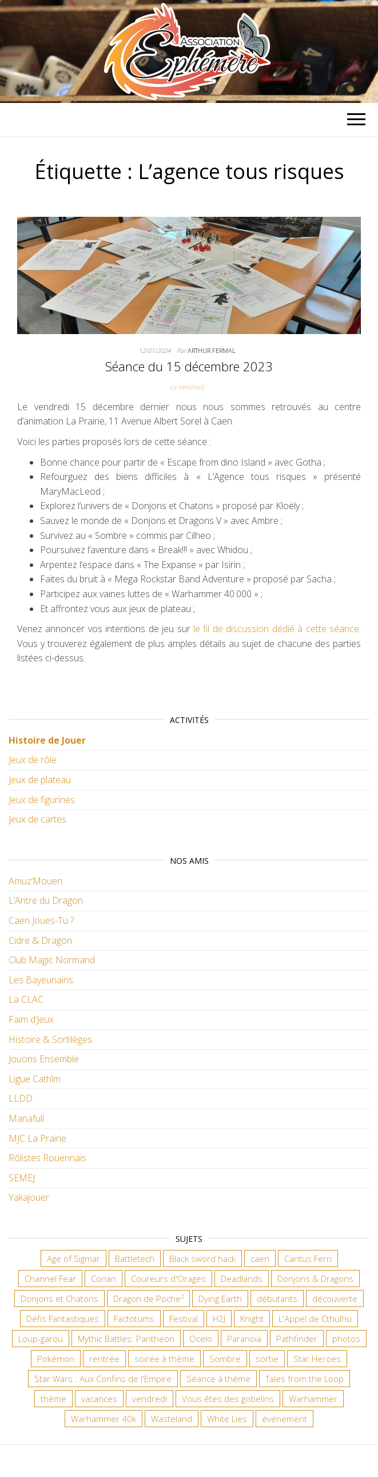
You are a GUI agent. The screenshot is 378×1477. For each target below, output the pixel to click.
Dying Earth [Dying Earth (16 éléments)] (220, 1298)
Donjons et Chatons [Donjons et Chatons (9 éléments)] (59, 1298)
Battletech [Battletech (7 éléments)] (134, 1258)
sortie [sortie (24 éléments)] (267, 1358)
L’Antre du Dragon (46, 900)
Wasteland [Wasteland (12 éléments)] (171, 1418)
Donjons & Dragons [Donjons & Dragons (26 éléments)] (315, 1278)
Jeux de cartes (37, 819)
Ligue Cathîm (35, 1079)
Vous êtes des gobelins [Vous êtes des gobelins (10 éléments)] (228, 1398)
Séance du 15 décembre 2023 (189, 366)
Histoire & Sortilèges (50, 1039)
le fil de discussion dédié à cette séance (276, 628)
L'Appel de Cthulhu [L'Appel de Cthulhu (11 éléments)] (315, 1318)
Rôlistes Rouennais (47, 1158)
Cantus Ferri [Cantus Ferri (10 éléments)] (308, 1258)
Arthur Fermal (212, 350)
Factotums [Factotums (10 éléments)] (134, 1318)
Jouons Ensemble (44, 1059)
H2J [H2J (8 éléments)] (219, 1318)
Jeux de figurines (42, 799)
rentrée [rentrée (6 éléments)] (104, 1358)
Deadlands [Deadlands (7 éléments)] (241, 1278)
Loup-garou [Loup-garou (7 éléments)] (40, 1338)
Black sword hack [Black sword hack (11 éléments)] (202, 1258)
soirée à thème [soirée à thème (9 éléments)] (164, 1358)
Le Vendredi (187, 387)
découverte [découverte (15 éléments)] (334, 1298)
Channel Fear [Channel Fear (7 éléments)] (50, 1278)
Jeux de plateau (40, 779)
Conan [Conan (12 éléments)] (103, 1278)
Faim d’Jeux (31, 1019)
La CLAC (26, 999)
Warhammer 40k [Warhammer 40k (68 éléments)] (103, 1418)
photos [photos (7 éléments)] (346, 1338)
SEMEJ (22, 1178)
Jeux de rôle (33, 759)
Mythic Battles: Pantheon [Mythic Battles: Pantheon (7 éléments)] (126, 1338)
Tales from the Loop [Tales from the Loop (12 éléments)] (304, 1378)
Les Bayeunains (41, 980)
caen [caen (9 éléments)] (259, 1258)
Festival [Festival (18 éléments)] (183, 1318)
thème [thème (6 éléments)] (53, 1398)
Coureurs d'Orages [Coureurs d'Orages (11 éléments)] (168, 1278)
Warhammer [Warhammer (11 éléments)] (313, 1398)
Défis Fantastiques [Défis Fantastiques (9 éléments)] (62, 1318)
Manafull (26, 1118)
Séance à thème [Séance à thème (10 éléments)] (218, 1378)
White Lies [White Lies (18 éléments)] (227, 1418)
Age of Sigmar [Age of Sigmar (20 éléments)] (73, 1258)
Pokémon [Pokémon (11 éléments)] (55, 1358)
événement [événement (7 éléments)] (284, 1418)
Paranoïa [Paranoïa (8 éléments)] (244, 1338)
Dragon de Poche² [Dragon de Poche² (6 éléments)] (148, 1298)
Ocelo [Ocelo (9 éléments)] (200, 1338)
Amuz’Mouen (35, 881)
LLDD (21, 1098)
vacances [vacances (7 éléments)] (99, 1398)
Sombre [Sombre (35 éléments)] (225, 1358)
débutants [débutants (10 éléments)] (277, 1298)
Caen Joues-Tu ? (41, 920)
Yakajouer (29, 1197)
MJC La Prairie (37, 1138)
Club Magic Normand (52, 960)
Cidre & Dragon (40, 940)
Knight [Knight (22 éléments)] (252, 1318)
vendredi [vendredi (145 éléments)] (149, 1398)
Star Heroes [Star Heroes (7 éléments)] (317, 1358)
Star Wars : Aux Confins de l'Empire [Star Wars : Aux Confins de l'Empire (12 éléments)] (103, 1378)
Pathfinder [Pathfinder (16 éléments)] (296, 1338)
